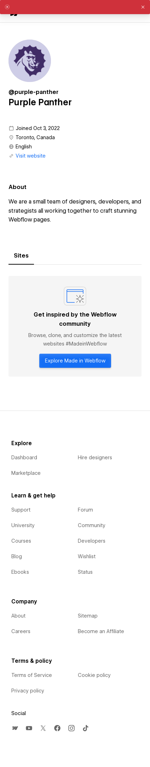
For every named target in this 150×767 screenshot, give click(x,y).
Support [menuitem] (20, 510)
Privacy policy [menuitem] (27, 691)
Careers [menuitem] (20, 631)
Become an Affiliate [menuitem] (101, 631)
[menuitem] (14, 728)
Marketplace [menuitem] (26, 473)
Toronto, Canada (35, 137)
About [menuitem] (18, 616)
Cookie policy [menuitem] (94, 675)
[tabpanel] (75, 326)
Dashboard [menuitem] (24, 457)
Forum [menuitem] (85, 510)
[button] (143, 7)
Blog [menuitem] (16, 556)
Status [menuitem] (85, 572)
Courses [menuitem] (21, 541)
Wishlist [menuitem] (87, 556)
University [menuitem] (23, 525)
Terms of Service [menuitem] (31, 675)
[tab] (21, 256)
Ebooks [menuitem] (20, 572)
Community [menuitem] (91, 525)
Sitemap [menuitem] (88, 616)
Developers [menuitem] (91, 541)
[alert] (75, 7)
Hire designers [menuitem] (95, 457)
